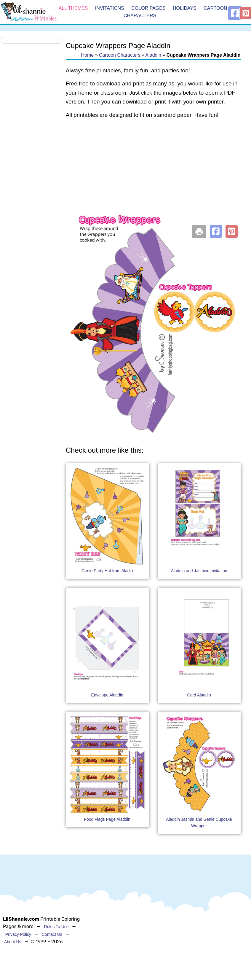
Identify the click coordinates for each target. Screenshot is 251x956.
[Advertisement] (153, 171)
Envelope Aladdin (107, 695)
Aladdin (153, 55)
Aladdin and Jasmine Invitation (199, 570)
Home (87, 55)
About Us (12, 941)
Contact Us (52, 934)
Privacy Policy (18, 934)
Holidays (184, 8)
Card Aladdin (199, 695)
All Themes (73, 8)
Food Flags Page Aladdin (107, 819)
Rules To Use (56, 926)
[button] (216, 231)
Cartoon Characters (119, 55)
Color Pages (148, 8)
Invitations (109, 8)
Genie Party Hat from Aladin (107, 570)
